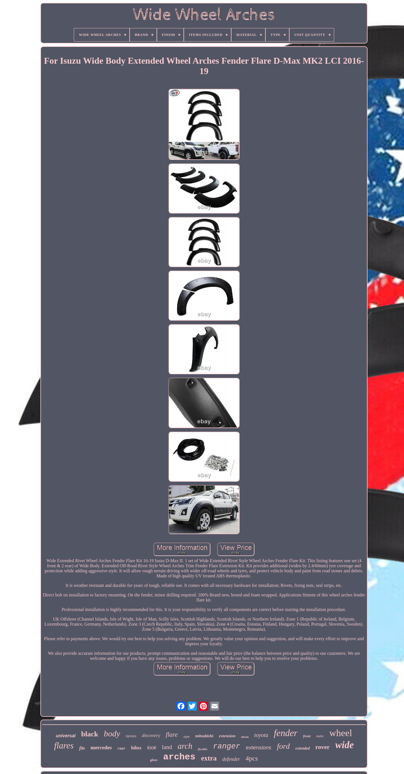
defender (231, 759)
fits (82, 748)
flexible (202, 749)
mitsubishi (204, 736)
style (186, 736)
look (151, 747)
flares (64, 745)
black (89, 734)
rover (322, 746)
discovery (151, 735)
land (167, 747)
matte (320, 736)
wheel (340, 733)
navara (131, 736)
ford (283, 746)
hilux (136, 747)
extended (302, 748)
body (112, 733)
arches (179, 757)
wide (344, 744)
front (307, 736)
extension (227, 736)
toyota (261, 735)
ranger (226, 746)
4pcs (251, 758)
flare (172, 734)
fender (285, 733)
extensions (258, 747)
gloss (154, 760)
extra (209, 758)
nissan (245, 736)
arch (185, 745)
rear (121, 749)
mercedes (101, 747)
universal (65, 735)
